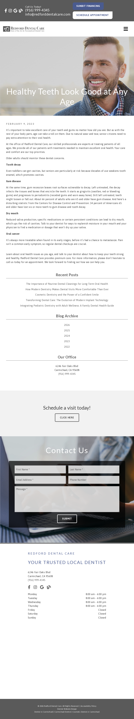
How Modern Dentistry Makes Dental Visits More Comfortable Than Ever (67, 289)
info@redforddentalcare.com (47, 14)
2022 (67, 346)
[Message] (67, 499)
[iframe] (67, 657)
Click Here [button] (67, 417)
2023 (67, 341)
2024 (67, 335)
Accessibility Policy (88, 706)
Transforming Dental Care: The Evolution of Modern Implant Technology (67, 300)
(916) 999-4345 (37, 10)
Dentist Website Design (67, 709)
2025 (67, 330)
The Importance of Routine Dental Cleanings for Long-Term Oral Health (67, 283)
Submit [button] (67, 518)
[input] (40, 469)
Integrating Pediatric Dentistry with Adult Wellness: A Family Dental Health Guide (67, 305)
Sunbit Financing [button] (88, 6)
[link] (6, 11)
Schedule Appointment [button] (92, 15)
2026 (67, 325)
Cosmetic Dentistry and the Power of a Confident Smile (67, 294)
